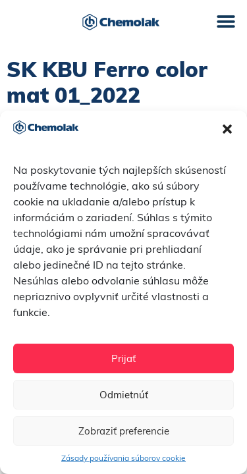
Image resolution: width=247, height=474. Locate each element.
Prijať (123, 358)
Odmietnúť (123, 394)
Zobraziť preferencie (123, 431)
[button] (227, 129)
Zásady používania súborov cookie (123, 458)
